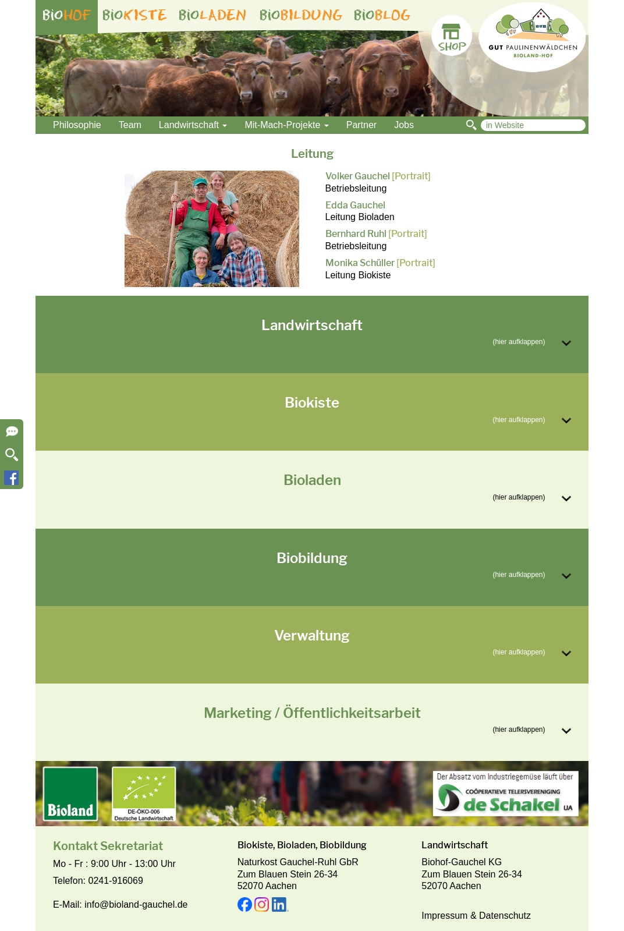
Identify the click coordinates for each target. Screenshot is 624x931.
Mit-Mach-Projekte (286, 125)
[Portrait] (411, 176)
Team (130, 125)
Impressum (444, 916)
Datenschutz (505, 916)
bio (66, 15)
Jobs (404, 125)
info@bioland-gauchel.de (135, 904)
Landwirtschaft (193, 125)
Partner (361, 125)
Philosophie (77, 125)
